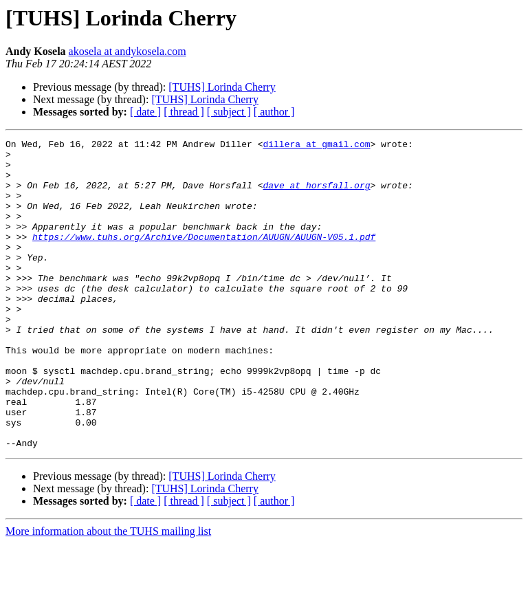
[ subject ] (229, 112)
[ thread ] (184, 112)
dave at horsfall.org (316, 195)
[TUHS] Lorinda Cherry (222, 87)
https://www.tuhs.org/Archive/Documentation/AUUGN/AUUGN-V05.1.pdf (203, 257)
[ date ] (145, 112)
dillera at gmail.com (316, 146)
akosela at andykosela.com (127, 51)
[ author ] (274, 112)
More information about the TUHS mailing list (108, 593)
